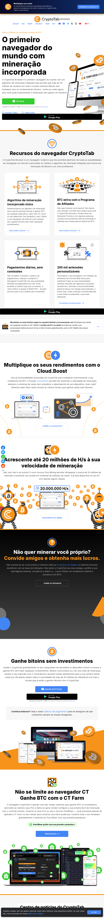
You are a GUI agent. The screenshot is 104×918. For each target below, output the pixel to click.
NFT (53, 24)
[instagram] (76, 24)
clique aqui (44, 107)
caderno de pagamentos (55, 711)
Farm (47, 24)
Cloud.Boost (42, 381)
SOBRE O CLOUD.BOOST (53, 426)
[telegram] (68, 24)
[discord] (59, 24)
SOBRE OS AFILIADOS (52, 583)
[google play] (52, 697)
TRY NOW (20, 101)
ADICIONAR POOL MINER (52, 518)
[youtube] (80, 24)
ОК (94, 912)
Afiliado (38, 24)
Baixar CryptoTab (53, 689)
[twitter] (72, 24)
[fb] (64, 24)
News (30, 24)
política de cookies (35, 914)
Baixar (16, 24)
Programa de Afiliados (67, 565)
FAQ (23, 24)
